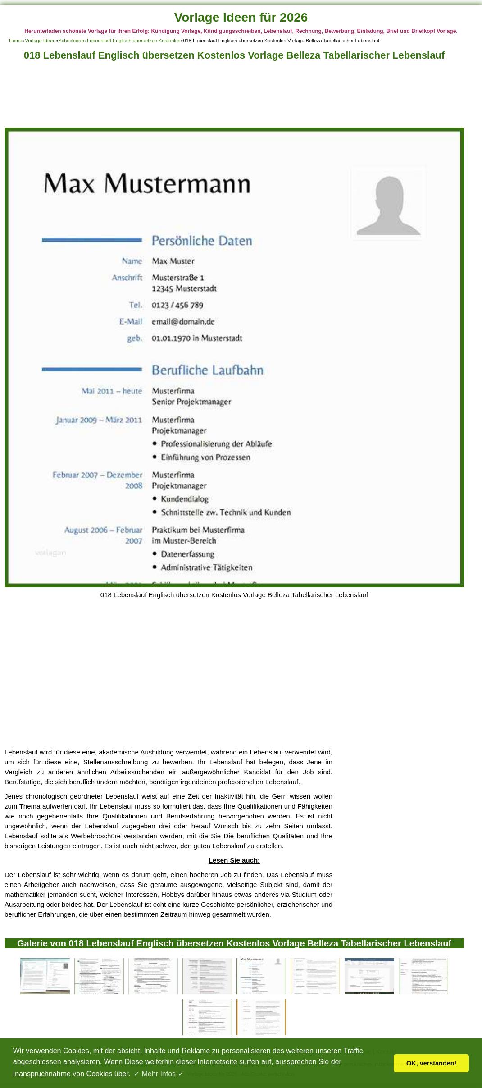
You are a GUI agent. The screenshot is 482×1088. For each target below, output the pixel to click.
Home (15, 40)
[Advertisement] (234, 97)
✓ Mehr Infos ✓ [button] (158, 1074)
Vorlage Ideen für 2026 (241, 17)
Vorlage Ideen (40, 40)
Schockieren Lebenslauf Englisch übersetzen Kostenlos (119, 40)
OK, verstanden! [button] (431, 1063)
